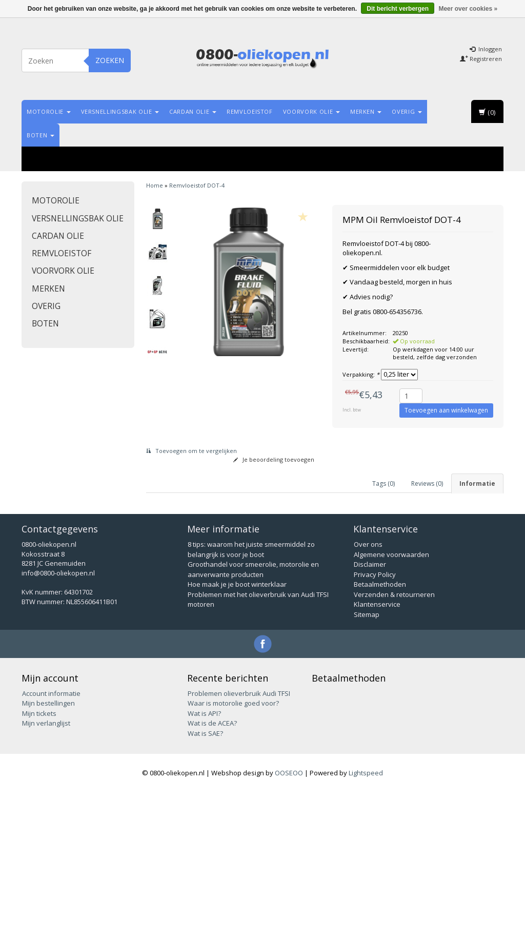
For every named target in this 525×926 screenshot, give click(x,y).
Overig (407, 111)
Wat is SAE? (205, 867)
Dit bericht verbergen (398, 8)
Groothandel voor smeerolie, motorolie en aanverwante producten (253, 703)
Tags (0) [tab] (383, 483)
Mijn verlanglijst (46, 856)
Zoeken (109, 60)
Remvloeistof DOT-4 (197, 185)
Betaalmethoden (380, 718)
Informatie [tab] (477, 483)
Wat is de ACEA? (212, 856)
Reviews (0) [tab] (427, 483)
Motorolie (49, 111)
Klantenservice (377, 738)
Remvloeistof (250, 111)
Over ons (368, 678)
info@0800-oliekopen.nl (58, 706)
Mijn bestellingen (48, 836)
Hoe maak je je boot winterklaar (237, 718)
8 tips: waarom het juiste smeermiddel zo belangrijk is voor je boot (251, 683)
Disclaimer (370, 698)
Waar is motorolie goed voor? (233, 836)
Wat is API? (204, 847)
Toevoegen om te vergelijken (191, 451)
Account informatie (51, 827)
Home (154, 185)
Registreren (481, 59)
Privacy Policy (375, 708)
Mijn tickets (39, 847)
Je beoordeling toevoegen (273, 459)
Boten (40, 135)
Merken (366, 111)
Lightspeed (366, 906)
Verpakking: (360, 374)
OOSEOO (289, 906)
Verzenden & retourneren (394, 728)
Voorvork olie (311, 111)
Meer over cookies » (467, 8)
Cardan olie (192, 111)
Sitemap (366, 748)
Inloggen (486, 49)
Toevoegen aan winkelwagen (446, 410)
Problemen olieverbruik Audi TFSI (239, 827)
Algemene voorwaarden (391, 688)
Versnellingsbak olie (120, 111)
